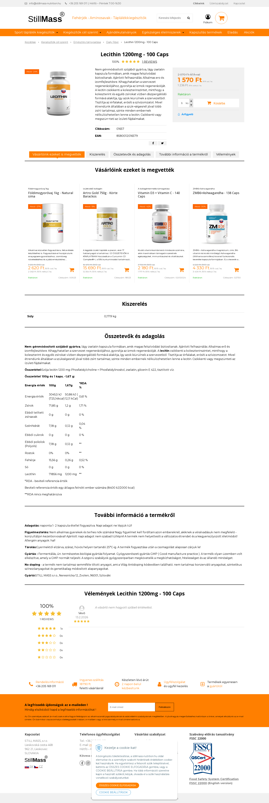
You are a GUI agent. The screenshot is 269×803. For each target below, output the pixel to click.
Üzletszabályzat (218, 3)
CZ (38, 766)
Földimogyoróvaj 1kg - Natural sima (50, 194)
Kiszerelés (97, 154)
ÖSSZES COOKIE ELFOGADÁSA (117, 785)
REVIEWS (149, 61)
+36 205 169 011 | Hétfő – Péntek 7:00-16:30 (95, 3)
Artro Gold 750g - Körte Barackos (100, 194)
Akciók (249, 32)
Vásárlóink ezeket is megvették (57, 154)
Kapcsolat (239, 3)
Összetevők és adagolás (132, 154)
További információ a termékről (183, 154)
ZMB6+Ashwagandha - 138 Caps (216, 193)
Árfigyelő (185, 114)
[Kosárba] (71, 269)
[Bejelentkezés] (207, 18)
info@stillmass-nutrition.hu (45, 3)
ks (187, 103)
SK (29, 766)
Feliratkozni (164, 707)
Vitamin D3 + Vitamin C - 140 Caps (159, 194)
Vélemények (226, 154)
